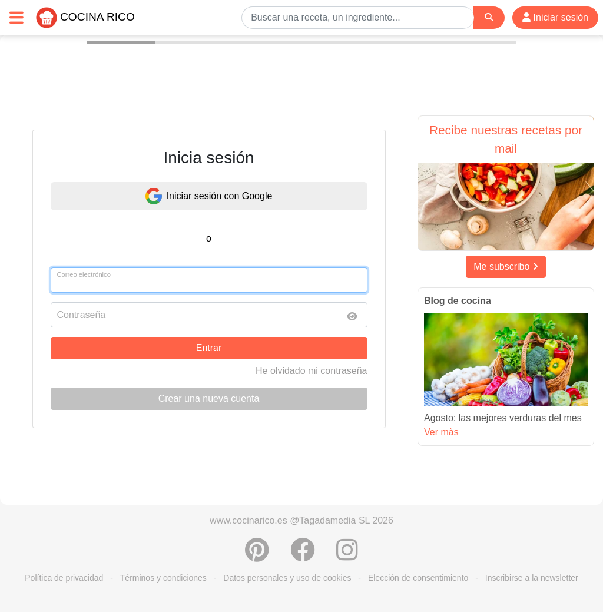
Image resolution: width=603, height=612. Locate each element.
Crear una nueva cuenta (209, 398)
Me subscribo (505, 267)
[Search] (488, 17)
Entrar (209, 348)
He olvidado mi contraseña (311, 371)
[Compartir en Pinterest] (257, 556)
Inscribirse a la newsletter (531, 578)
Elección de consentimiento (418, 578)
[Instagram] (347, 556)
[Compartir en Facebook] (302, 556)
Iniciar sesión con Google (209, 196)
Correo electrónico (84, 274)
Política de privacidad (64, 578)
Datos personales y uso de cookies (287, 578)
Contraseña (81, 315)
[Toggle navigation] (16, 17)
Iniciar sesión (555, 17)
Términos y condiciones (163, 578)
